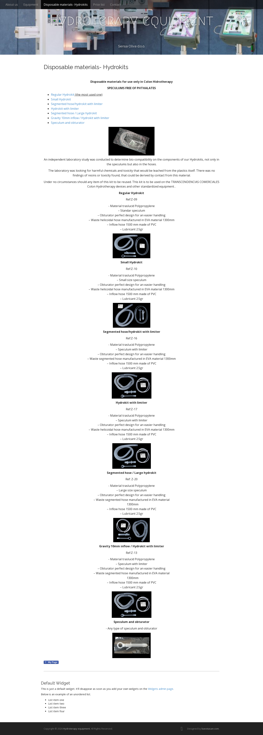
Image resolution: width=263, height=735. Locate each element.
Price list (99, 5)
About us (11, 5)
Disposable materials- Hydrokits (66, 5)
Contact (115, 5)
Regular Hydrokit (62, 95)
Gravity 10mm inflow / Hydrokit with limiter (80, 118)
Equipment (30, 5)
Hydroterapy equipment (131, 20)
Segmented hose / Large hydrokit (74, 113)
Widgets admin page (160, 689)
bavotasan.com (210, 728)
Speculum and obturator (68, 123)
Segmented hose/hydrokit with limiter (77, 104)
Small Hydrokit (61, 99)
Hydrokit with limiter (65, 109)
